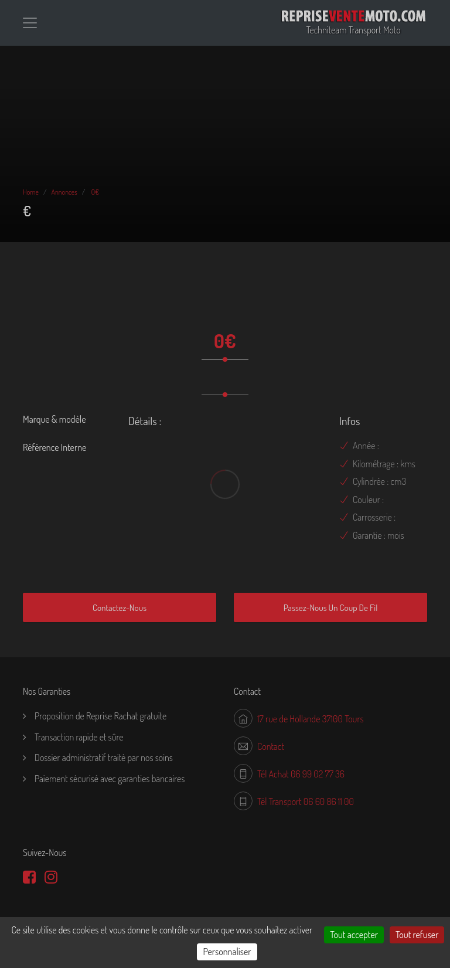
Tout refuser (417, 934)
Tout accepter (354, 934)
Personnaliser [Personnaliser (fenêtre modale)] (227, 951)
